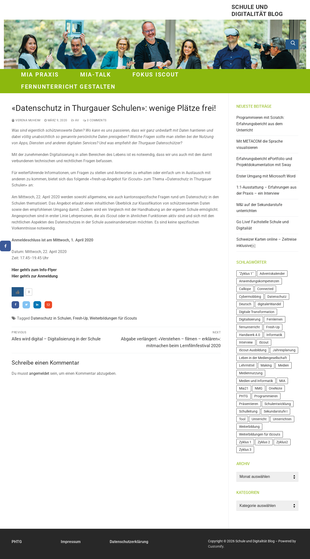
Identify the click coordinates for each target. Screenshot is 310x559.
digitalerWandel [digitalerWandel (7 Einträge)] (269, 304)
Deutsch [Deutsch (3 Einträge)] (245, 304)
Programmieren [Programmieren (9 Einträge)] (266, 396)
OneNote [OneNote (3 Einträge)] (275, 388)
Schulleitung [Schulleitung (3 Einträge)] (248, 411)
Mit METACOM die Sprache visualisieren (259, 144)
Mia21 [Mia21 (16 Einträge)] (243, 388)
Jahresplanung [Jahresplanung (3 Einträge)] (284, 350)
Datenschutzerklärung (129, 541)
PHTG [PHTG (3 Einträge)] (243, 396)
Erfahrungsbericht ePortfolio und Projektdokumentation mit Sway (264, 161)
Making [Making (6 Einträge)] (266, 365)
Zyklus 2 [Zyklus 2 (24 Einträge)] (264, 442)
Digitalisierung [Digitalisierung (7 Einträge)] (249, 319)
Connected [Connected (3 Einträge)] (265, 289)
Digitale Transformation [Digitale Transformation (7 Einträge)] (256, 312)
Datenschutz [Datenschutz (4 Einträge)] (277, 297)
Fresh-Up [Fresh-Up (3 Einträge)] (273, 327)
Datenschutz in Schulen (51, 318)
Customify (215, 546)
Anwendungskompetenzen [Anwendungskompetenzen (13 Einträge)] (259, 281)
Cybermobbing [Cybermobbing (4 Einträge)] (250, 297)
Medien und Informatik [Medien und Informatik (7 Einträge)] (256, 381)
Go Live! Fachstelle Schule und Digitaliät (262, 225)
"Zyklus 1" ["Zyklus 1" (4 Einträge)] (246, 274)
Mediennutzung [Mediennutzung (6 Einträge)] (251, 373)
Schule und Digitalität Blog (257, 10)
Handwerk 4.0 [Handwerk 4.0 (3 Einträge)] (249, 335)
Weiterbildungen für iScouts (113, 318)
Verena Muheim (26, 120)
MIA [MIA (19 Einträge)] (282, 381)
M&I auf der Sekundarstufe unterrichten (259, 207)
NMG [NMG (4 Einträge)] (259, 388)
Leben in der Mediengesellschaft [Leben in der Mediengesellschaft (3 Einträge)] (263, 358)
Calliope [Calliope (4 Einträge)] (245, 289)
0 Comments (95, 120)
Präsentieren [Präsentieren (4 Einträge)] (248, 404)
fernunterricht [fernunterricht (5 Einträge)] (249, 327)
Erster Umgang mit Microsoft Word (265, 176)
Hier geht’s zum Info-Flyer (34, 270)
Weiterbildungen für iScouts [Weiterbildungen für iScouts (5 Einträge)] (259, 434)
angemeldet (39, 373)
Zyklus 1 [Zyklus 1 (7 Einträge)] (245, 442)
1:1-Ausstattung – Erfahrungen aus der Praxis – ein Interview (266, 190)
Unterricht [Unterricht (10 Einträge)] (259, 419)
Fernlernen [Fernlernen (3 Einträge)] (275, 319)
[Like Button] (18, 292)
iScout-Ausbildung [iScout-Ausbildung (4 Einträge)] (252, 350)
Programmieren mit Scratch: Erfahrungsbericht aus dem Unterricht (260, 123)
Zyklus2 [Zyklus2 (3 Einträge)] (282, 442)
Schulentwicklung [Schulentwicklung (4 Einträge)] (277, 404)
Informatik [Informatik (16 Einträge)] (274, 335)
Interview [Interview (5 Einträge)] (246, 342)
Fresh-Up (80, 318)
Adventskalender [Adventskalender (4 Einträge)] (272, 274)
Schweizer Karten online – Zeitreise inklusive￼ (266, 242)
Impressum (71, 541)
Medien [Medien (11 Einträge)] (283, 365)
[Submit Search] (292, 44)
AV (75, 120)
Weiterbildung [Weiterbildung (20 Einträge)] (249, 427)
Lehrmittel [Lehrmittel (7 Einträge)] (246, 365)
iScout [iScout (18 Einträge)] (264, 342)
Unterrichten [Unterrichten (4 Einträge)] (282, 419)
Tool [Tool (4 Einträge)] (242, 419)
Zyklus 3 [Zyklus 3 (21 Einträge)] (245, 450)
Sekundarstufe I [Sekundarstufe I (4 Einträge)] (275, 411)
